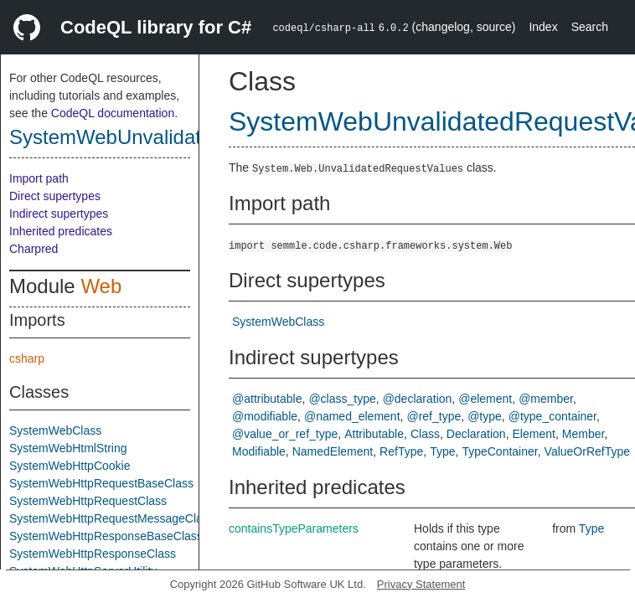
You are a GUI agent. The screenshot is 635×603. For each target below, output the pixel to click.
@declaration (417, 398)
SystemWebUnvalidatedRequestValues (184, 137)
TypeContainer (499, 451)
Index (543, 27)
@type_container (552, 416)
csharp (26, 358)
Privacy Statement (421, 584)
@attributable (267, 398)
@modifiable (264, 416)
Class (425, 434)
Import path (39, 178)
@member (546, 398)
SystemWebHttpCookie (69, 465)
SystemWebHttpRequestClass (88, 501)
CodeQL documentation (112, 113)
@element (485, 398)
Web (100, 286)
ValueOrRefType (587, 451)
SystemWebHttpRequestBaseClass (101, 483)
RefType (401, 451)
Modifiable (259, 451)
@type (484, 416)
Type (442, 451)
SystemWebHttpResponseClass (92, 553)
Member (583, 434)
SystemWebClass (55, 430)
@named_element (352, 416)
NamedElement (333, 451)
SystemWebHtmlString (68, 448)
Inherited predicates (60, 231)
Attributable (374, 434)
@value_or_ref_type (285, 434)
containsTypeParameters (294, 528)
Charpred (33, 248)
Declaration (476, 434)
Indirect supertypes (58, 213)
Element (534, 434)
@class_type (341, 398)
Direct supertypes (55, 196)
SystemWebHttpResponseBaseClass (106, 536)
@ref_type (433, 416)
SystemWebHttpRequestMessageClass (111, 518)
